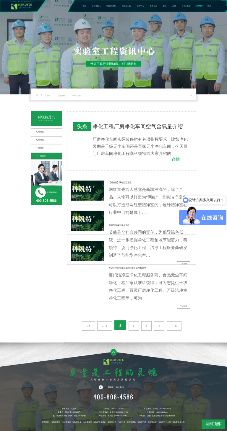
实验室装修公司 (178, 422)
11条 (88, 326)
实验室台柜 (152, 422)
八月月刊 (40, 131)
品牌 (174, 6)
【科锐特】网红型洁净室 (120, 182)
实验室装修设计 (99, 422)
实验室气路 (141, 422)
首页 (84, 6)
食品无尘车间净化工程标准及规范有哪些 (127, 268)
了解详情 (183, 264)
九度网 (73, 408)
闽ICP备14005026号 (72, 412)
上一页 (104, 326)
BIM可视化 (96, 6)
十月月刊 (40, 148)
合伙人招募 (186, 6)
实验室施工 (87, 422)
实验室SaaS (111, 6)
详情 (176, 159)
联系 (210, 6)
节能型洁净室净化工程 (119, 225)
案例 (165, 6)
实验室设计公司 (164, 422)
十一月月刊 (76, 95)
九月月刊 (40, 139)
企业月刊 (61, 95)
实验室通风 (131, 422)
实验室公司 (112, 422)
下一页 (174, 326)
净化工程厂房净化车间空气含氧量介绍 (138, 127)
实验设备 (121, 422)
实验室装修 (76, 422)
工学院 (199, 6)
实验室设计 (66, 422)
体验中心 (140, 6)
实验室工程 (126, 6)
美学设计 (153, 6)
